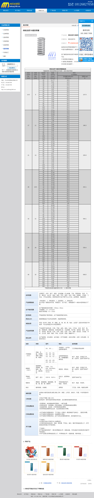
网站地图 (90, 1)
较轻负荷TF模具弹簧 (48, 474)
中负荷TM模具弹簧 (81, 459)
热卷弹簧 (7, 71)
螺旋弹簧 (11, 71)
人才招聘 (61, 494)
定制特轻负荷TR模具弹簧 (77, 43)
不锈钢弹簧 (9, 70)
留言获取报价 (86, 25)
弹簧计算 (54, 494)
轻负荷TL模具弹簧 (32, 474)
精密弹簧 (14, 70)
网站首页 (19, 494)
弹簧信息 (33, 494)
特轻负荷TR (71, 39)
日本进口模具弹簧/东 (31, 459)
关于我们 (26, 494)
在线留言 (67, 494)
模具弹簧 (68, 288)
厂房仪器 (47, 494)
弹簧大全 (40, 494)
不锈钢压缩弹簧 (47, 483)
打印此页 (83, 483)
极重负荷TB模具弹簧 (48, 459)
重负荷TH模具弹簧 (64, 459)
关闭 (90, 483)
